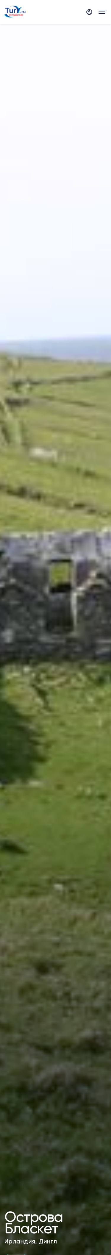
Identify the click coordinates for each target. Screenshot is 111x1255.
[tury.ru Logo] (15, 12)
